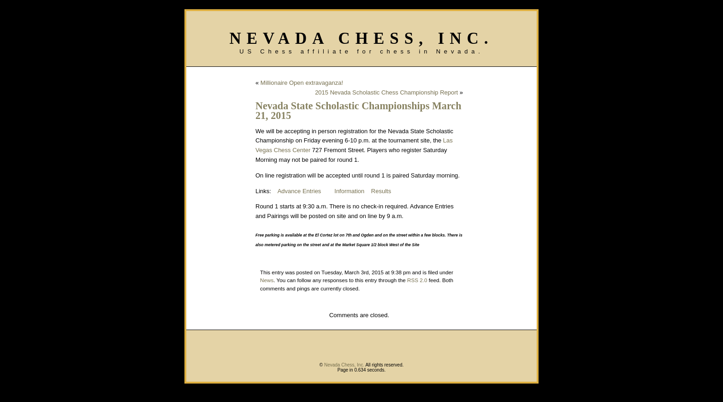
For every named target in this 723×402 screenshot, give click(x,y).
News (266, 280)
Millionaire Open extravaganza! (302, 82)
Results (381, 191)
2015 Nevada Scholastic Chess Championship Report (386, 92)
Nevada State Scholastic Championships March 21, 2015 (358, 110)
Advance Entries (299, 191)
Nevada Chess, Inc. (361, 38)
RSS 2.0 (417, 280)
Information (349, 191)
